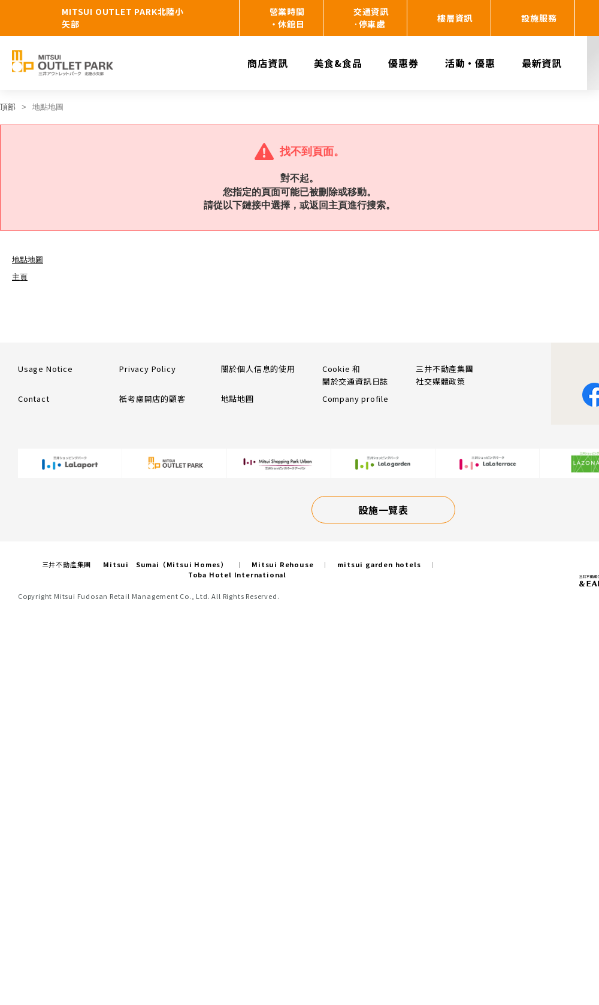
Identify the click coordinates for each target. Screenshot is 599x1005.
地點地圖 (27, 259)
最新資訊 (542, 63)
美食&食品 (338, 63)
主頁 (20, 277)
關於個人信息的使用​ (258, 368)
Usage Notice (45, 368)
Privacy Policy (147, 368)
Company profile (355, 398)
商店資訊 (267, 63)
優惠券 (403, 63)
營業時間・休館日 (287, 17)
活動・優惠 (470, 63)
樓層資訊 (455, 18)
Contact (34, 398)
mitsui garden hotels (378, 564)
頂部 (8, 106)
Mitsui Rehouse (282, 564)
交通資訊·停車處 (371, 17)
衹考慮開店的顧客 (152, 398)
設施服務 (538, 18)
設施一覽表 (383, 510)
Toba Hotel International (237, 574)
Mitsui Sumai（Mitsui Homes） (165, 564)
